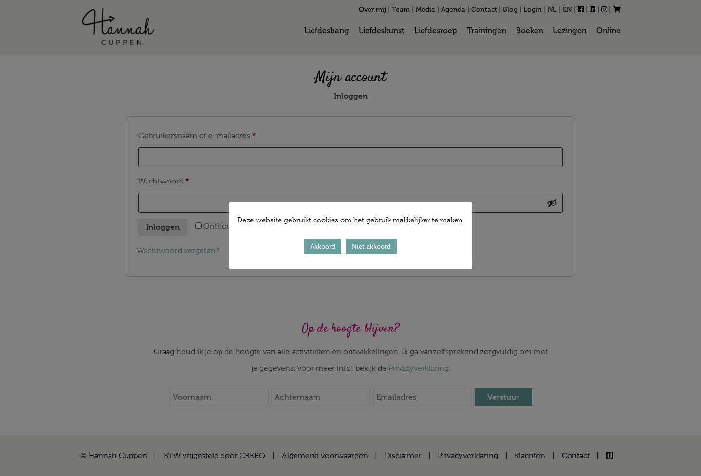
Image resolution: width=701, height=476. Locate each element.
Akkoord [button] (322, 246)
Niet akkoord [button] (371, 246)
